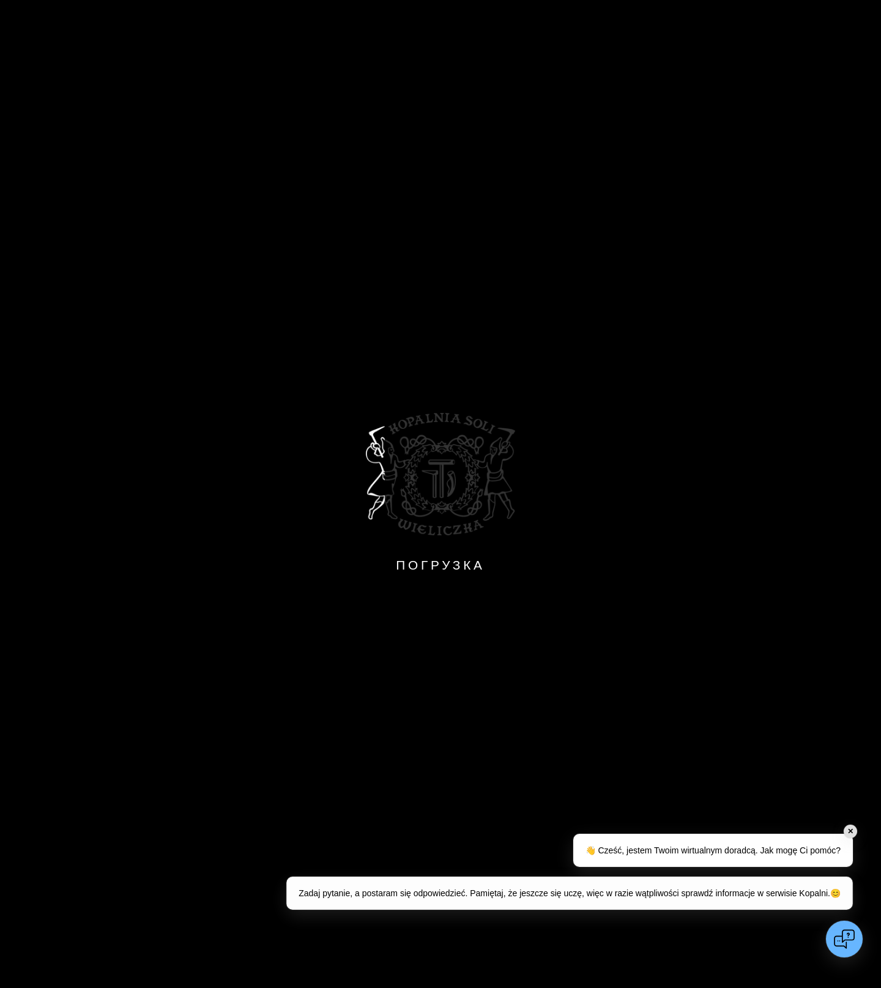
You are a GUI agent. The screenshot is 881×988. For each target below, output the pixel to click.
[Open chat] (844, 939)
